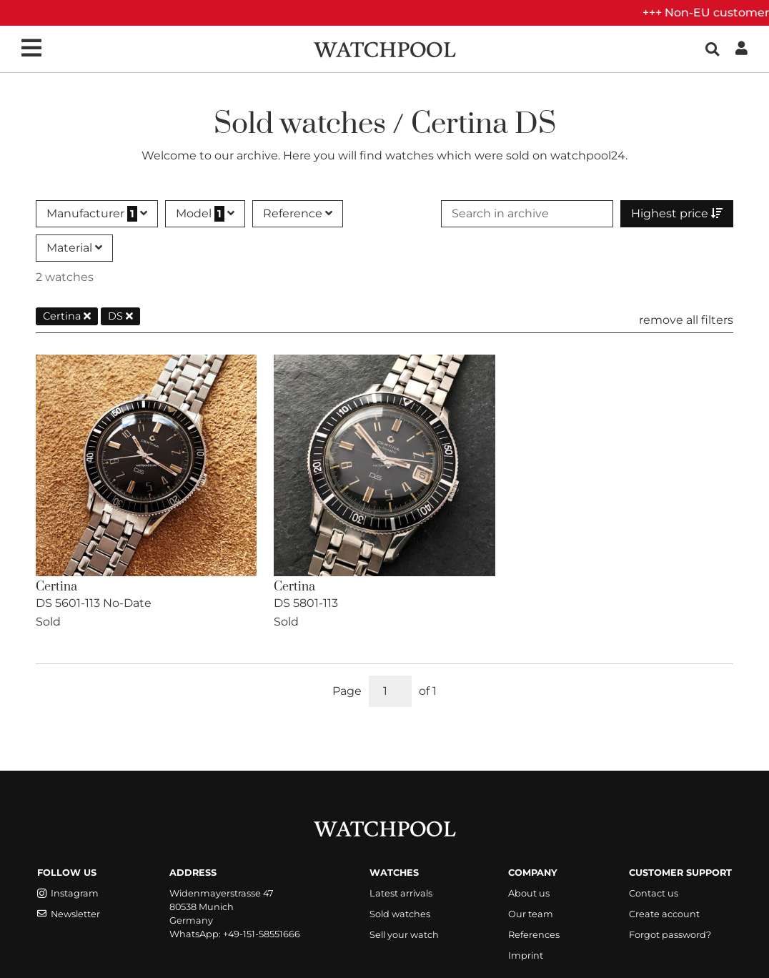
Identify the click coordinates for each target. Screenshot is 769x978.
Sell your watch (404, 934)
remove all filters (686, 320)
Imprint (525, 955)
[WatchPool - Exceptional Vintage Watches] (384, 48)
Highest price (677, 213)
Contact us (653, 893)
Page (347, 691)
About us (529, 893)
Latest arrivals (400, 893)
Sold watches (399, 914)
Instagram (68, 893)
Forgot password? (670, 934)
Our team (530, 914)
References (534, 934)
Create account (664, 914)
